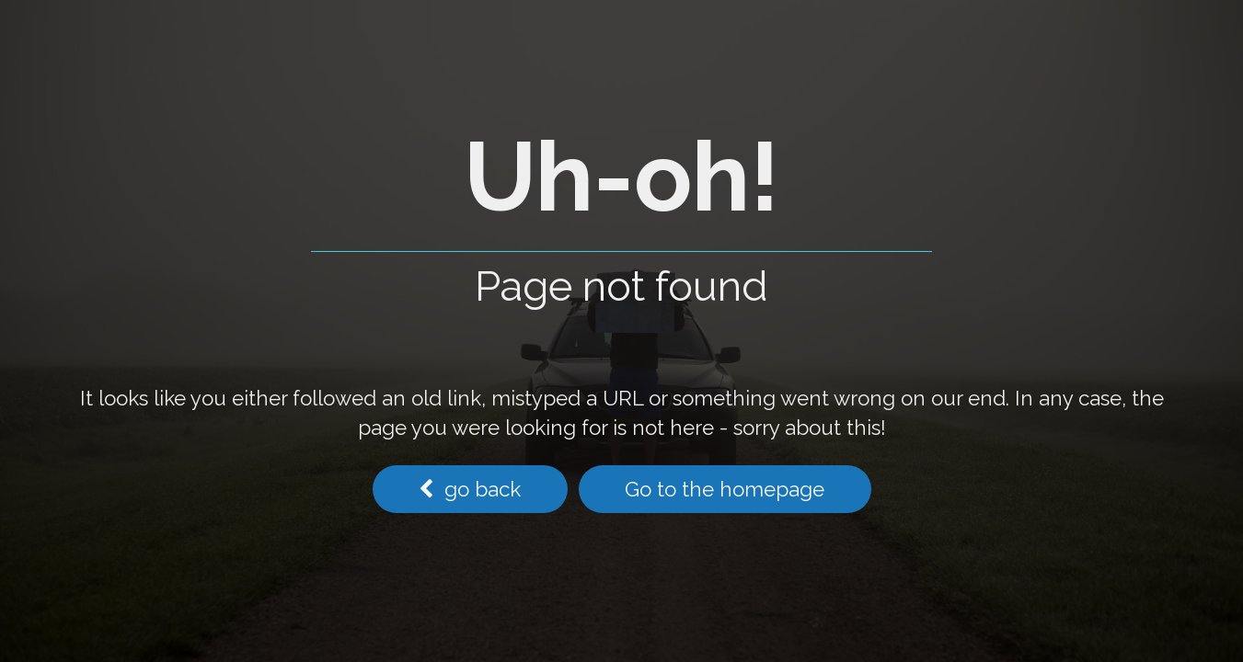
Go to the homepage (724, 489)
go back (470, 489)
